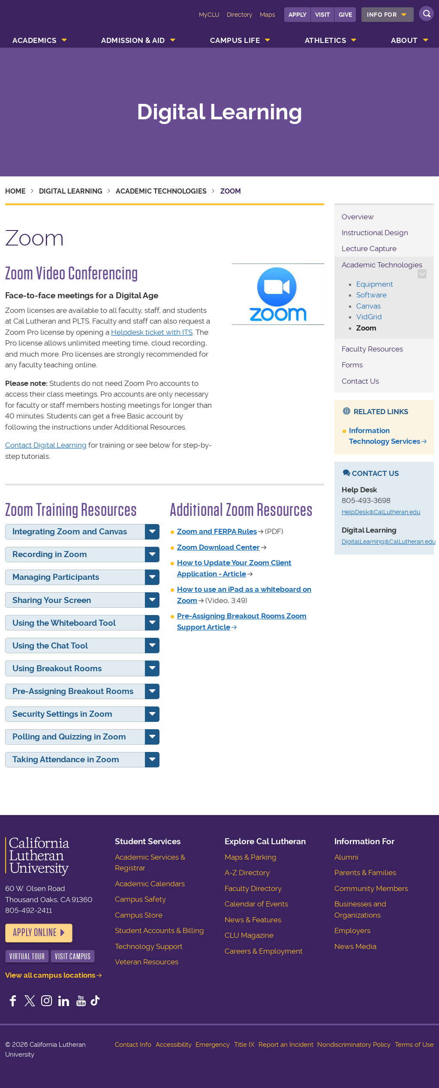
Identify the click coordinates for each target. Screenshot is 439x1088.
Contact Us (360, 381)
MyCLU (209, 14)
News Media (355, 946)
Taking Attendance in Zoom (65, 759)
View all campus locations (50, 975)
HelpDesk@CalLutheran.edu (381, 512)
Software (371, 295)
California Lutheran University (41, 20)
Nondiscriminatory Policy (354, 1045)
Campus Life (235, 40)
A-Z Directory (247, 872)
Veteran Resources (146, 962)
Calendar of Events (256, 904)
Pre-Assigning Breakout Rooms (72, 691)
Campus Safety (140, 899)
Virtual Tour (27, 956)
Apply (298, 14)
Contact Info (133, 1045)
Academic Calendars (150, 883)
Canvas (368, 306)
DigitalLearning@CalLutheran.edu (389, 541)
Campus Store (138, 915)
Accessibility (174, 1045)
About (404, 40)
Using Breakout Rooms (57, 668)
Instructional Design (375, 232)
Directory (240, 14)
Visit (322, 14)
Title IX (244, 1045)
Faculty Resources (372, 349)
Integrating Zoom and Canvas (69, 531)
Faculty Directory (253, 888)
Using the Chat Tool (50, 646)
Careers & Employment (264, 951)
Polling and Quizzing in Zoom (69, 737)
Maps (267, 14)
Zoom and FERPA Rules (217, 531)
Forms (352, 365)
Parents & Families (365, 872)
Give (345, 14)
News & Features (253, 919)
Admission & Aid (133, 40)
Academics (34, 40)
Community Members (371, 888)
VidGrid (369, 316)
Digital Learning (219, 112)
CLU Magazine (249, 935)
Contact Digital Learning (46, 445)
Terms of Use (414, 1045)
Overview (358, 216)
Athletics (325, 40)
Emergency (212, 1045)
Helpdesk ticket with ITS (151, 332)
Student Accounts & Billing (159, 930)
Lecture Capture (369, 248)
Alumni (346, 857)
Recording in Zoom (49, 554)
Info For (382, 14)
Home (15, 191)
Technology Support (149, 946)
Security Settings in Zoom (62, 714)
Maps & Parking (251, 857)
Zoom (366, 328)
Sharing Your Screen (51, 600)
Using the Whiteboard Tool (64, 623)
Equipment (374, 284)
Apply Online (35, 933)
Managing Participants (55, 577)
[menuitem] (387, 14)
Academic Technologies (161, 191)
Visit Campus (73, 956)
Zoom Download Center (218, 547)
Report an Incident (286, 1045)
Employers (352, 930)
